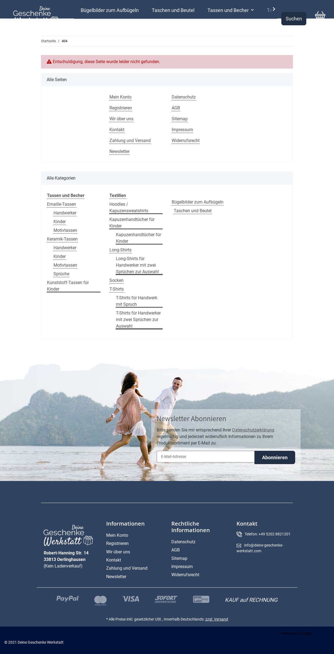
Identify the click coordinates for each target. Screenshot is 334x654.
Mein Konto (120, 97)
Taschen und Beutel (193, 210)
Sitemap (180, 118)
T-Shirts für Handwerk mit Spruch (136, 301)
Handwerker (64, 212)
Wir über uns (121, 118)
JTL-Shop (305, 633)
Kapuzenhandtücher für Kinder (132, 223)
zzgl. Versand (216, 619)
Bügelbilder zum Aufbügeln (197, 202)
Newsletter (119, 151)
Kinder (59, 221)
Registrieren (120, 107)
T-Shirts (116, 289)
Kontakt (116, 129)
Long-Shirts (120, 249)
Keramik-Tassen (62, 239)
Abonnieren (275, 457)
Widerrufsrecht (186, 140)
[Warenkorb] (320, 19)
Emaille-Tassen (61, 204)
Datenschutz (184, 97)
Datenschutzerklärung (253, 430)
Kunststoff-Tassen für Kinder (68, 286)
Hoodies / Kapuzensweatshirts (128, 207)
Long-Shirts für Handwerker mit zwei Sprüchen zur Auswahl (137, 265)
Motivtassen (65, 230)
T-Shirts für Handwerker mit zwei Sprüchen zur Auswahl (138, 319)
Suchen (294, 18)
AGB (176, 107)
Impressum (182, 129)
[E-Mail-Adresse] (206, 456)
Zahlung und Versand (130, 140)
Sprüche (61, 273)
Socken (116, 280)
